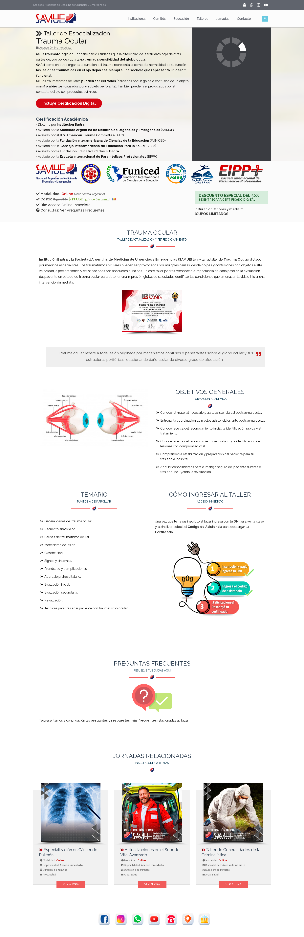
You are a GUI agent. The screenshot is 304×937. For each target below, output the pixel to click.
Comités (159, 19)
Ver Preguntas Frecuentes (82, 210)
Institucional (136, 19)
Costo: (44, 199)
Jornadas (222, 19)
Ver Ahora (71, 884)
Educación (181, 19)
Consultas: (47, 210)
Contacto (244, 19)
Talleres (202, 19)
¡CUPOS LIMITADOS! (212, 214)
